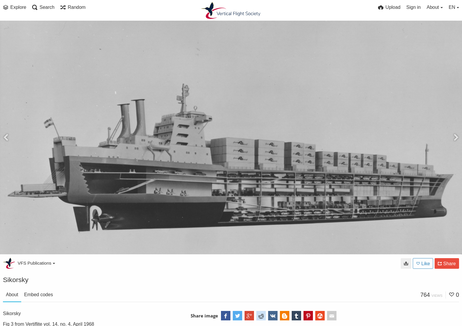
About (12, 294)
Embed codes (38, 294)
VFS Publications (36, 263)
